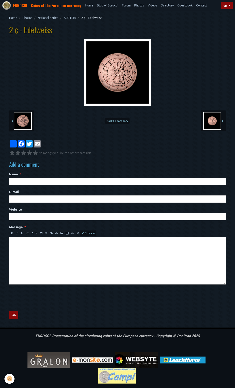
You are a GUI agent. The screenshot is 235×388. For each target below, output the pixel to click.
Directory (167, 5)
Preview (88, 233)
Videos (152, 5)
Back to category (117, 120)
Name (13, 174)
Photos (139, 5)
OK (14, 315)
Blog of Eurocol (107, 5)
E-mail (14, 192)
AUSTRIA (70, 18)
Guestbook (185, 5)
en (225, 5)
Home (89, 5)
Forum (126, 5)
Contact (201, 5)
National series (48, 18)
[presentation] (43, 298)
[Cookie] (9, 379)
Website (15, 209)
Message (16, 227)
